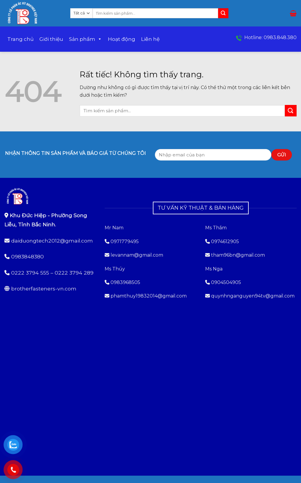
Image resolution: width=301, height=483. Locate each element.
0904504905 (226, 282)
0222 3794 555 (30, 273)
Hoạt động (121, 39)
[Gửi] (223, 13)
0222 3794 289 (74, 273)
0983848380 (27, 256)
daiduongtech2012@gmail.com (52, 241)
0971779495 (122, 241)
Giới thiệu (51, 39)
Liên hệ (150, 39)
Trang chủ (20, 39)
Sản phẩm (85, 39)
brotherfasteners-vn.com (43, 288)
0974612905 (225, 241)
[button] (293, 13)
